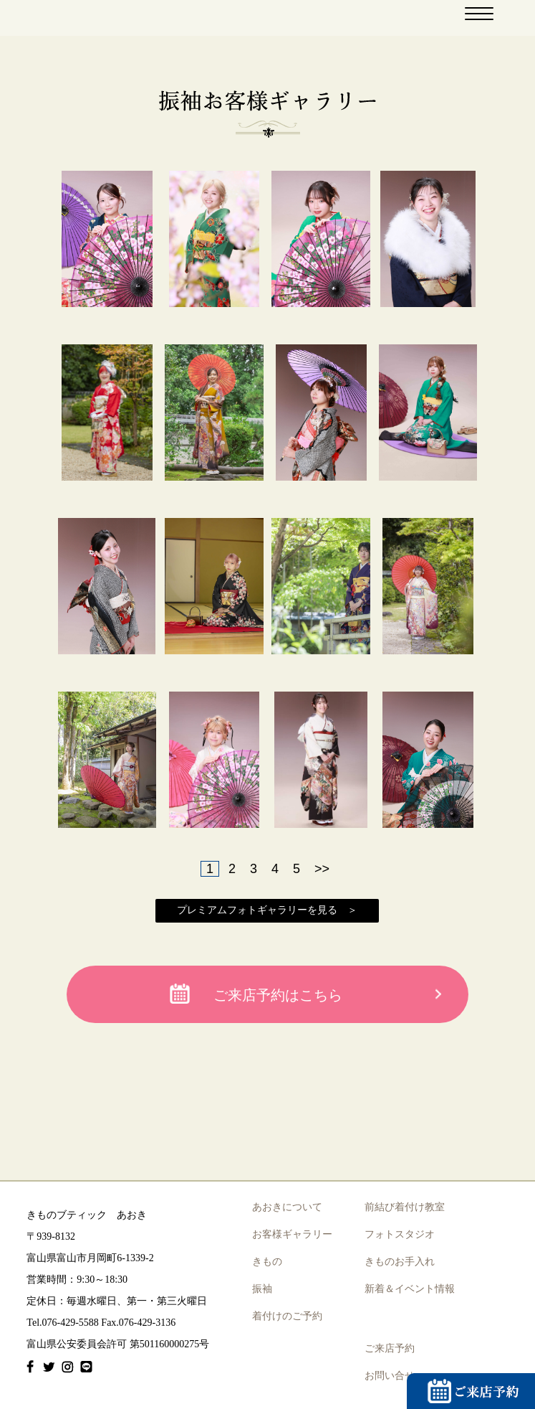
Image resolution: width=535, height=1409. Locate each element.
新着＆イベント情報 (410, 1288)
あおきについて (287, 1207)
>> (321, 869)
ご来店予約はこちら (277, 995)
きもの (267, 1261)
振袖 (262, 1288)
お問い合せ (390, 1375)
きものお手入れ (400, 1261)
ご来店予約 (390, 1348)
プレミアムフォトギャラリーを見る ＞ (267, 910)
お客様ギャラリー (292, 1234)
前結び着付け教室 (405, 1207)
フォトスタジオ (400, 1234)
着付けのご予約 (287, 1316)
